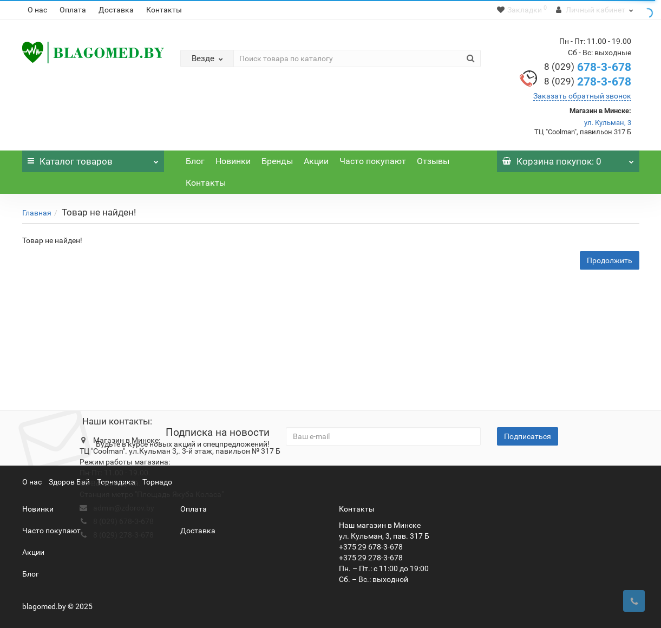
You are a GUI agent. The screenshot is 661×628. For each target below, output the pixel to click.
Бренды (277, 161)
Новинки (233, 161)
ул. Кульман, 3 (607, 123)
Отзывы (433, 161)
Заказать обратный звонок (582, 95)
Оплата (73, 9)
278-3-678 (587, 81)
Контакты (164, 9)
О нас (37, 9)
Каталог (93, 159)
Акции (316, 161)
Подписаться (527, 436)
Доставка (116, 9)
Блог (195, 161)
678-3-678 (587, 67)
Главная (36, 212)
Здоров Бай (69, 481)
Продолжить (609, 260)
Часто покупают (372, 161)
